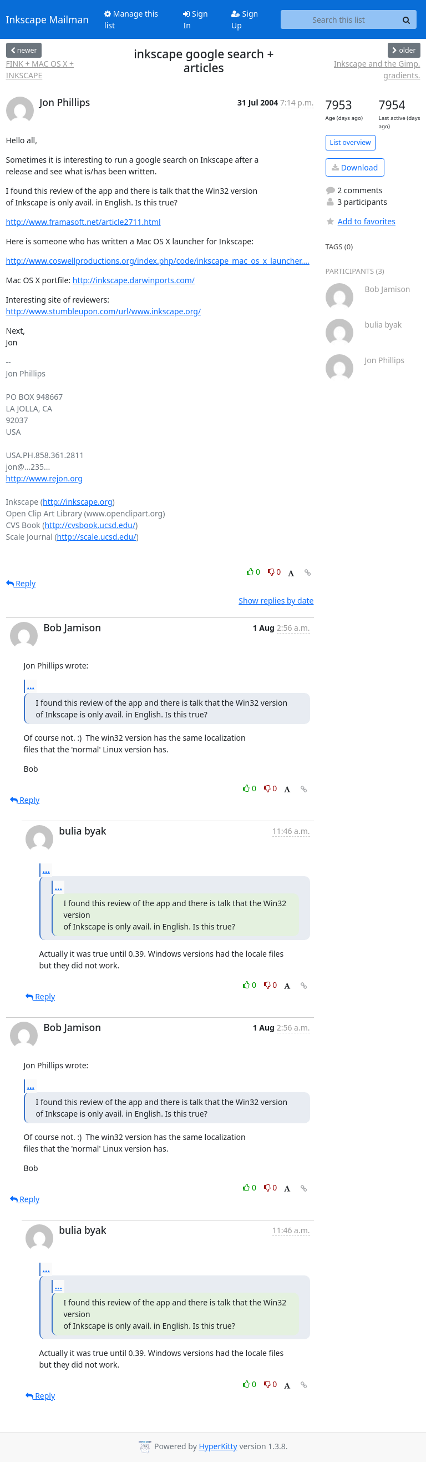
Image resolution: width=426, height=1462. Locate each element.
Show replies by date (276, 600)
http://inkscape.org (78, 501)
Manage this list (131, 19)
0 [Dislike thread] (274, 571)
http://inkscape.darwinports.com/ (134, 280)
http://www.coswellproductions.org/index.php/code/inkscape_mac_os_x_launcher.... (158, 260)
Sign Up (244, 19)
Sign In (195, 19)
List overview (350, 142)
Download (355, 167)
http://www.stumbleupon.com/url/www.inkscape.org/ (103, 311)
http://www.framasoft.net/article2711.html (83, 222)
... (31, 686)
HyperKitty (218, 1446)
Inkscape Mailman (47, 19)
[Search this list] (339, 19)
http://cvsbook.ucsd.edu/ (89, 525)
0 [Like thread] (254, 571)
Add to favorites (360, 221)
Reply (21, 583)
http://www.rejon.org (44, 478)
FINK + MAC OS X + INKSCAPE (40, 69)
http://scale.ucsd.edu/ (96, 536)
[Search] (407, 19)
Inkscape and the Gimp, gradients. (377, 69)
